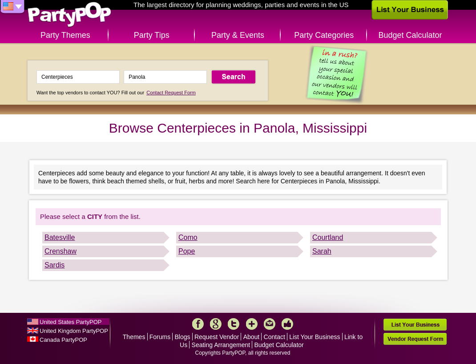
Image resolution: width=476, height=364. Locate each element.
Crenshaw (60, 251)
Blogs (182, 336)
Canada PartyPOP (63, 339)
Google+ (216, 324)
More (252, 324)
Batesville (59, 237)
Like (287, 324)
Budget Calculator (410, 35)
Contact (274, 336)
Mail (269, 324)
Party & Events (237, 35)
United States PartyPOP (70, 322)
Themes (134, 336)
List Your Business (314, 336)
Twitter (233, 324)
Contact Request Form (171, 92)
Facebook (198, 324)
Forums (159, 336)
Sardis (54, 265)
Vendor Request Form (415, 338)
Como (188, 237)
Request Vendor (216, 336)
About (251, 336)
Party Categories (324, 35)
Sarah (321, 251)
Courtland (327, 237)
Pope (186, 251)
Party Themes (65, 35)
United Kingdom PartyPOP (74, 331)
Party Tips (151, 35)
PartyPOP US (69, 15)
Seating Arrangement (221, 344)
